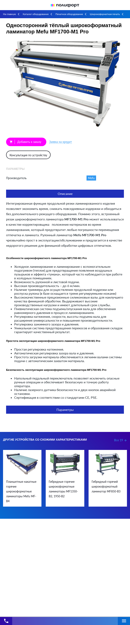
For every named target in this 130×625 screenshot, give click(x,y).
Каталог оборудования (36, 14)
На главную (9, 14)
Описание (65, 194)
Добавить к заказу (25, 142)
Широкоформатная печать (105, 14)
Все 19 (120, 440)
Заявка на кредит (60, 141)
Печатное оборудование (69, 14)
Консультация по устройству (28, 155)
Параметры (65, 409)
